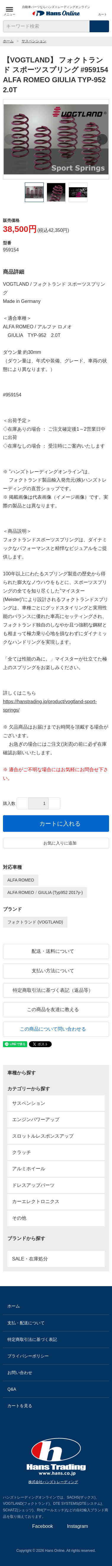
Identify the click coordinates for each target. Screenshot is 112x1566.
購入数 (9, 803)
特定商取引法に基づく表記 (56, 1339)
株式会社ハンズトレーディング (56, 1482)
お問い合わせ (56, 1372)
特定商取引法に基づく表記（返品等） (56, 990)
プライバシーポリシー (56, 1356)
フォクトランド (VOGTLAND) (35, 922)
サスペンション (34, 41)
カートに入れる (56, 823)
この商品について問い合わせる (56, 1028)
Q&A (56, 1389)
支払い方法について (56, 970)
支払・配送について (56, 1323)
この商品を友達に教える (56, 1009)
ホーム (8, 41)
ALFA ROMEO (20, 880)
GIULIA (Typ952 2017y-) (60, 892)
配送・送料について (56, 951)
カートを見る (56, 1405)
